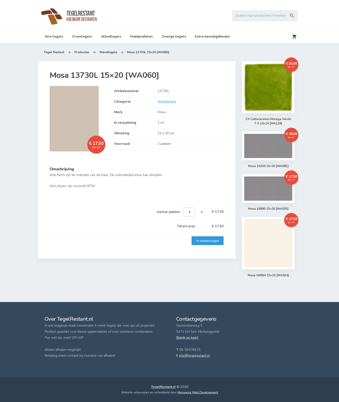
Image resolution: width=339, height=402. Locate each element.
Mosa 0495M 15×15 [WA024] (268, 275)
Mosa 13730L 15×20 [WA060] (148, 52)
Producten (82, 52)
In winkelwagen (208, 240)
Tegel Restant (54, 52)
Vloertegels (82, 36)
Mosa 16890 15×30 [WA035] (268, 209)
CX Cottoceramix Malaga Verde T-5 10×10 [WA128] (268, 121)
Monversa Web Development (198, 392)
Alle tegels (54, 36)
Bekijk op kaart (187, 337)
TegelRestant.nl (163, 387)
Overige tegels (174, 36)
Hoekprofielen (141, 36)
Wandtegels (111, 36)
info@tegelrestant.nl (194, 355)
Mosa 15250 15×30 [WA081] (268, 166)
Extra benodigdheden (212, 36)
